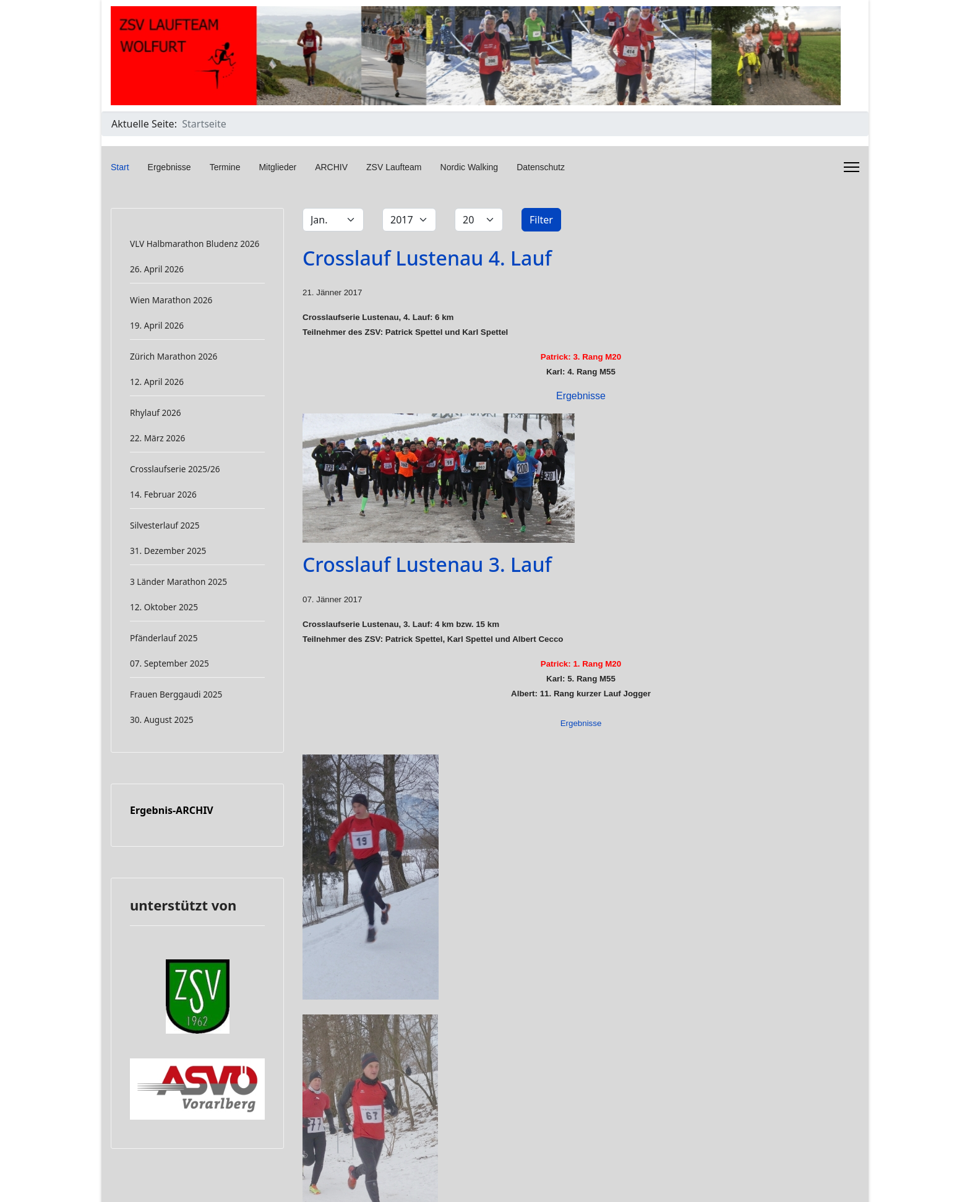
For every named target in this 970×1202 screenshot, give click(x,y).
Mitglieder (277, 167)
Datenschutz (541, 167)
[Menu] (851, 167)
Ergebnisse (169, 167)
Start (120, 167)
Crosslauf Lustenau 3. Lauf (427, 564)
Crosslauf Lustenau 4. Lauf (427, 257)
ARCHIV (331, 167)
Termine (225, 167)
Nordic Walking (469, 167)
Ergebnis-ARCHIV (171, 810)
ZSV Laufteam (394, 167)
